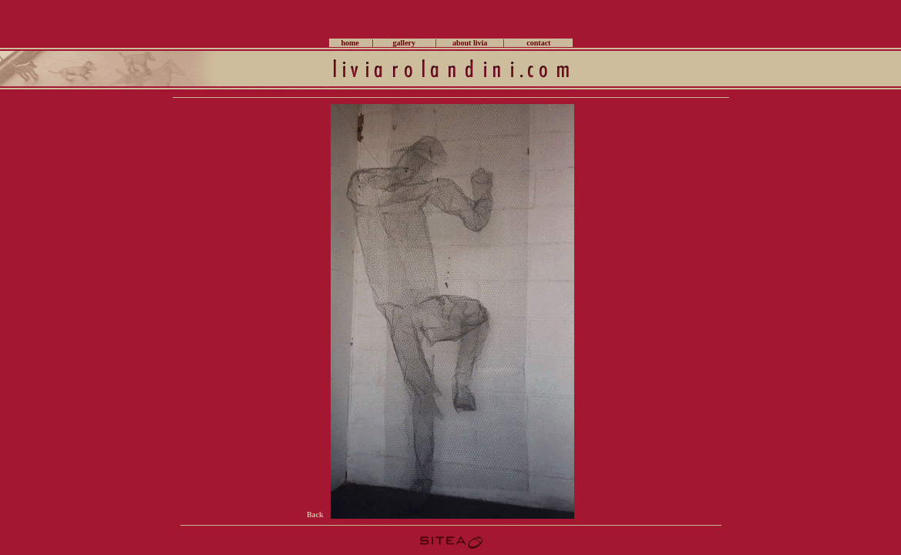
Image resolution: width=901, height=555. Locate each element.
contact (538, 43)
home (349, 43)
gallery (404, 43)
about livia (469, 43)
